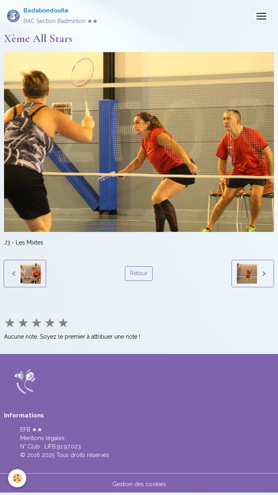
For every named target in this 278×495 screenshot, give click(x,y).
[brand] (52, 15)
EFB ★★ (31, 429)
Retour (138, 273)
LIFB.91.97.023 (62, 446)
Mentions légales (42, 438)
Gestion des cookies (139, 484)
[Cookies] (17, 478)
